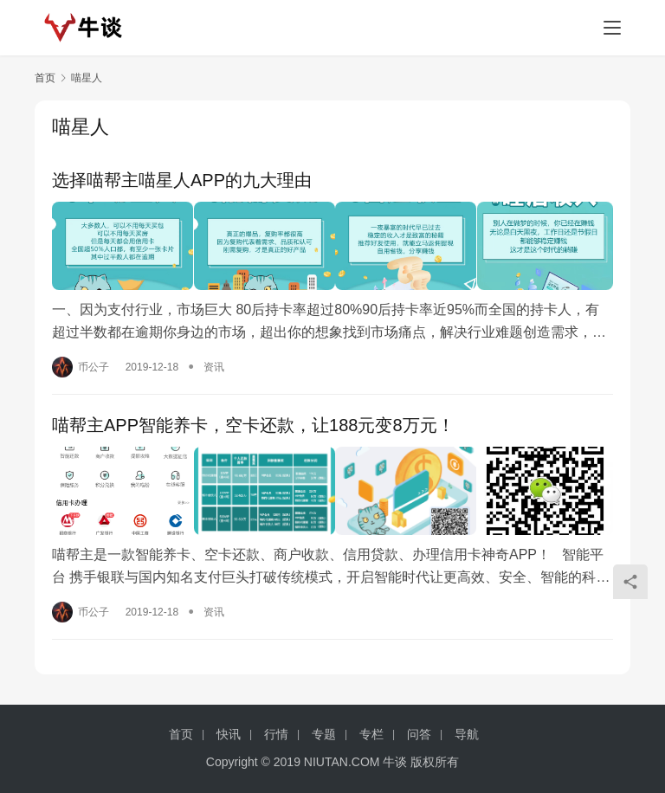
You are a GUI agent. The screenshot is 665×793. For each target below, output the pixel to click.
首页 (45, 78)
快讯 (228, 734)
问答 (419, 734)
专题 (324, 734)
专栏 (371, 734)
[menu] (612, 27)
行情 (276, 734)
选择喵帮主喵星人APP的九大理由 (182, 180)
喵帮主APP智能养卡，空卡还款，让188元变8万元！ (253, 422)
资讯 (213, 364)
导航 (467, 734)
